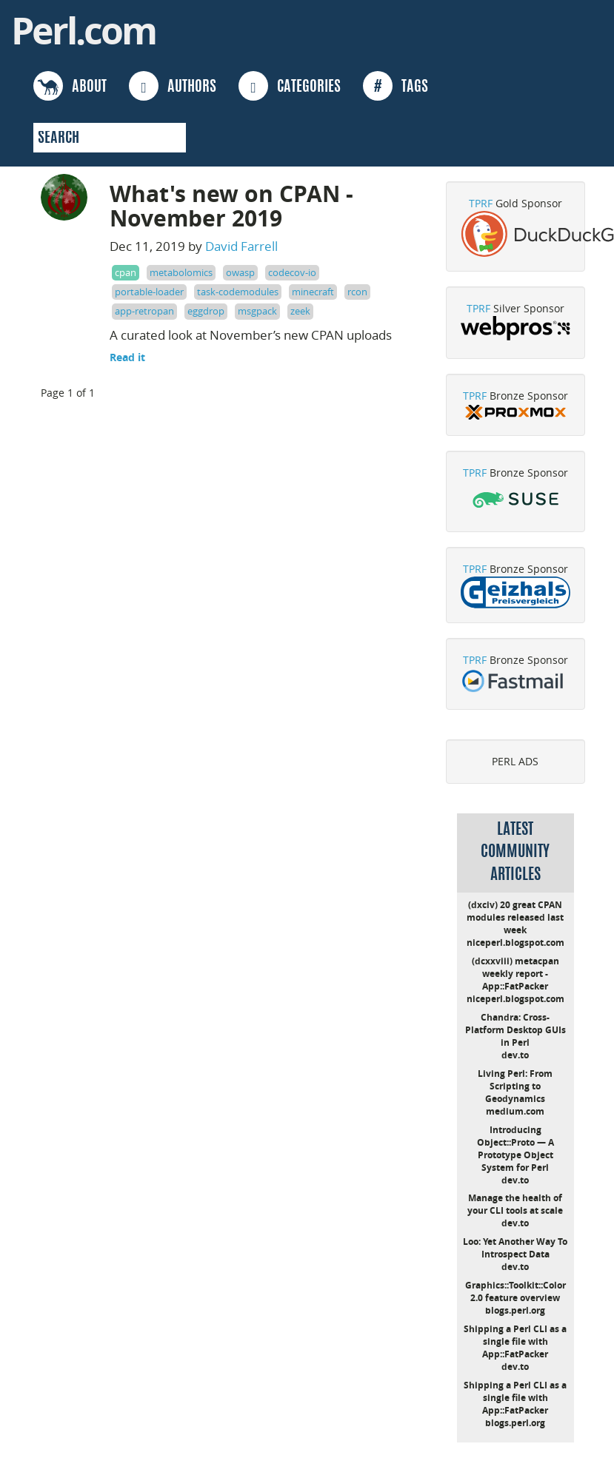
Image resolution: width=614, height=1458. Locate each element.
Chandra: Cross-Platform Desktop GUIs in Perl (515, 1030)
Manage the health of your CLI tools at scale (515, 1204)
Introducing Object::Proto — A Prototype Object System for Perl (515, 1148)
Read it (127, 357)
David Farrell (241, 246)
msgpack (257, 311)
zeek (300, 311)
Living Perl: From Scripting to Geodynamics (515, 1086)
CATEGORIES (289, 86)
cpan (125, 272)
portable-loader (149, 291)
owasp (240, 272)
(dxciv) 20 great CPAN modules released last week (515, 917)
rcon (357, 291)
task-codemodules (237, 291)
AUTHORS (172, 86)
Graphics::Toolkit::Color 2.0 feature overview (515, 1291)
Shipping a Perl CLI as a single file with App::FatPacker (515, 1341)
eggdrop (205, 311)
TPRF (481, 203)
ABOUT (70, 86)
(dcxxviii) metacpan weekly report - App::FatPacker (515, 973)
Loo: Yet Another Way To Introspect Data (515, 1247)
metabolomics (181, 272)
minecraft (313, 291)
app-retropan (144, 311)
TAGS (395, 86)
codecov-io (292, 272)
